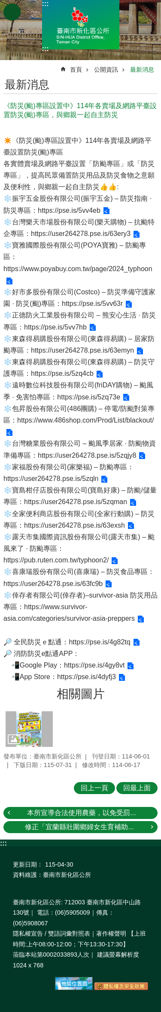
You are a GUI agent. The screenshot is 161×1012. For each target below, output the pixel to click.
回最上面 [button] (137, 787)
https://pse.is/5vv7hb (55, 327)
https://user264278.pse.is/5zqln (50, 478)
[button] (29, 728)
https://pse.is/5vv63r (92, 303)
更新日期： (28, 864)
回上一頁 (94, 787)
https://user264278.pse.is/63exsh (74, 525)
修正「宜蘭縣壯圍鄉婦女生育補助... (79, 827)
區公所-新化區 (80, 24)
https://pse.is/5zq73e (88, 397)
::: (45, 3)
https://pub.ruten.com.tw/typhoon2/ (56, 560)
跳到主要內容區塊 (4, 4)
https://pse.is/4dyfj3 (86, 676)
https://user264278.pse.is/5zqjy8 (87, 455)
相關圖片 (81, 694)
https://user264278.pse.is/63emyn (82, 350)
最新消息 (142, 69)
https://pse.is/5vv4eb (69, 210)
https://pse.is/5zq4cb (62, 373)
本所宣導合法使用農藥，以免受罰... (81, 812)
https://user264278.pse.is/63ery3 (81, 233)
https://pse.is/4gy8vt (94, 665)
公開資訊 (106, 69)
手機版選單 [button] (12, 12)
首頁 (76, 69)
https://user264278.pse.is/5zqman (75, 501)
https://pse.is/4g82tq (99, 642)
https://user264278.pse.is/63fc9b (53, 583)
